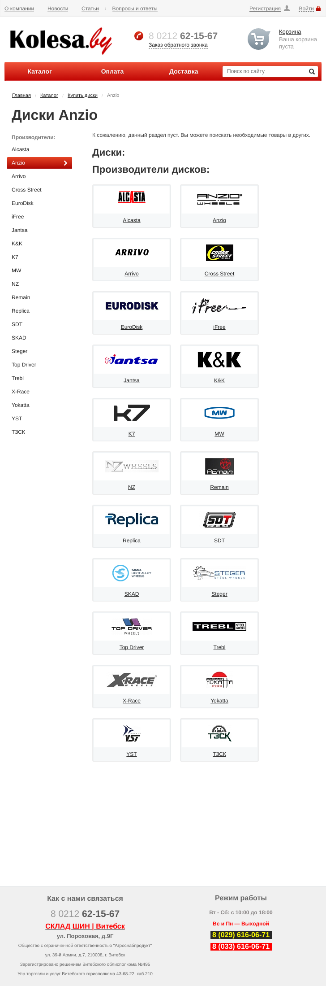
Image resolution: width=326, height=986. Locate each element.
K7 (40, 257)
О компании (19, 9)
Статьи (90, 9)
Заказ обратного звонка (178, 45)
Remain (40, 298)
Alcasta (40, 150)
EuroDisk (40, 203)
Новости (57, 9)
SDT (40, 324)
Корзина (290, 31)
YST (40, 419)
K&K (40, 244)
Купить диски (83, 95)
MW (40, 271)
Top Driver (40, 365)
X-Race (40, 392)
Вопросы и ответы (135, 9)
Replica (40, 311)
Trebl (40, 378)
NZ (40, 284)
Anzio (40, 163)
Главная (21, 95)
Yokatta (40, 405)
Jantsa (40, 230)
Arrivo (40, 176)
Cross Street (40, 190)
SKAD (40, 338)
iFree (40, 217)
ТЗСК (40, 432)
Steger (40, 351)
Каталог (49, 95)
